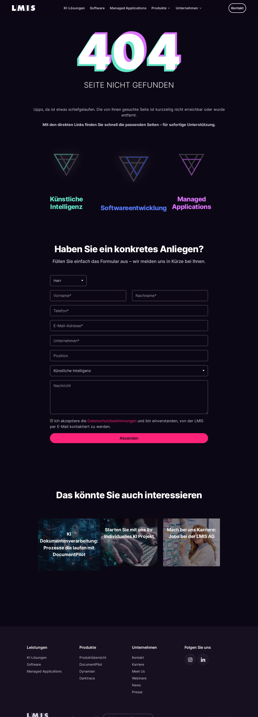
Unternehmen (189, 8)
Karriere (138, 664)
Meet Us (138, 671)
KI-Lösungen (74, 8)
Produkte (160, 8)
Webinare (139, 678)
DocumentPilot (90, 664)
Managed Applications (128, 8)
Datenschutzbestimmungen (112, 420)
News (136, 685)
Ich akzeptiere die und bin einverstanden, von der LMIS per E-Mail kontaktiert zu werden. (126, 423)
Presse (137, 692)
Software (97, 8)
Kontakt (237, 8)
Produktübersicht (92, 657)
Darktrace (87, 678)
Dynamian (87, 671)
